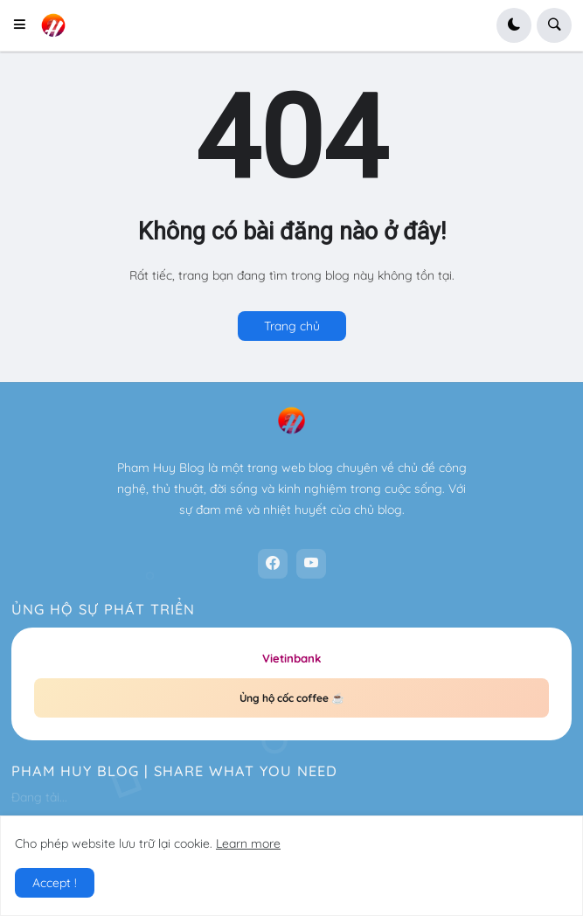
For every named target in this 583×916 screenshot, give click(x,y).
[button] (24, 25)
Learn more (248, 843)
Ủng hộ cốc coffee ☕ (291, 697)
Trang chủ (292, 326)
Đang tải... (39, 797)
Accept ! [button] (54, 883)
